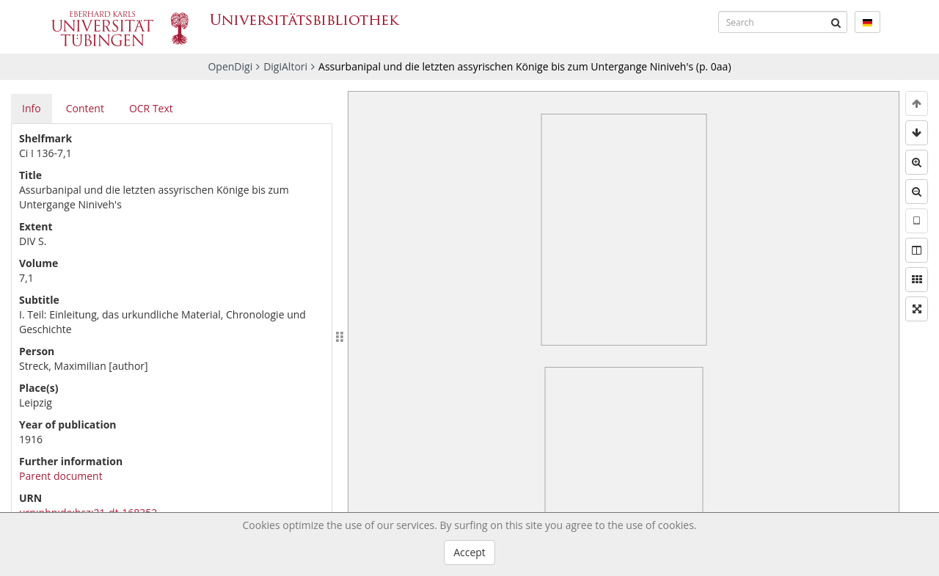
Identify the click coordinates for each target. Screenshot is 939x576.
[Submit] (836, 22)
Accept (469, 552)
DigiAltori (285, 66)
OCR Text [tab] (151, 108)
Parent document (61, 476)
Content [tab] (85, 108)
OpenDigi (230, 66)
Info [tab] (31, 108)
